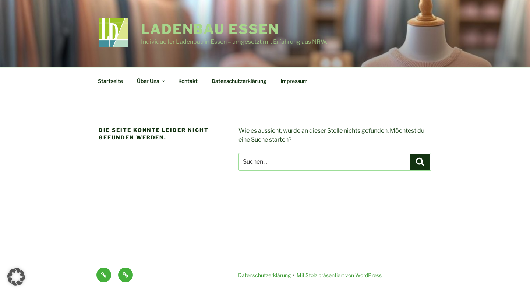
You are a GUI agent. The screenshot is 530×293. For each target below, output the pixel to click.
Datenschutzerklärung (239, 81)
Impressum (294, 81)
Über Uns (151, 81)
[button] (16, 277)
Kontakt (188, 81)
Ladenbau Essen (210, 29)
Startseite (110, 81)
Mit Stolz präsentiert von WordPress (339, 275)
